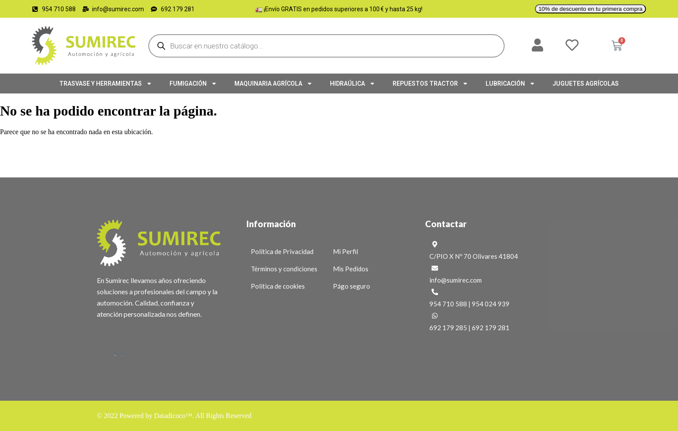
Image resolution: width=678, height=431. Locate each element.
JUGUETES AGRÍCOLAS (586, 83)
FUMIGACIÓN (193, 83)
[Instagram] (122, 354)
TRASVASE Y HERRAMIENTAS (105, 83)
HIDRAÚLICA (352, 83)
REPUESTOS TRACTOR (430, 83)
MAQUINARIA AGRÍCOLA (273, 83)
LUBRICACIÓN (510, 83)
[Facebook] (115, 354)
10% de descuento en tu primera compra (590, 9)
